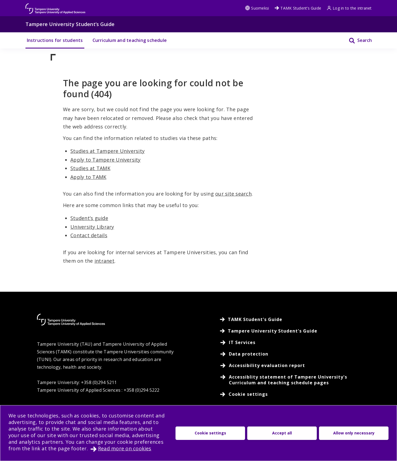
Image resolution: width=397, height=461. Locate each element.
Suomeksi (257, 8)
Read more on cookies (124, 448)
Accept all (282, 433)
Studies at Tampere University (107, 151)
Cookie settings (210, 433)
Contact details (88, 235)
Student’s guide (89, 218)
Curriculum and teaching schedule (130, 40)
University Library (92, 227)
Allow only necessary (354, 433)
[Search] (357, 40)
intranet (104, 260)
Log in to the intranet (349, 8)
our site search (233, 193)
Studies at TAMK (90, 168)
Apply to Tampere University (105, 159)
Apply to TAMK (88, 177)
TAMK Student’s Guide (297, 8)
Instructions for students (55, 40)
